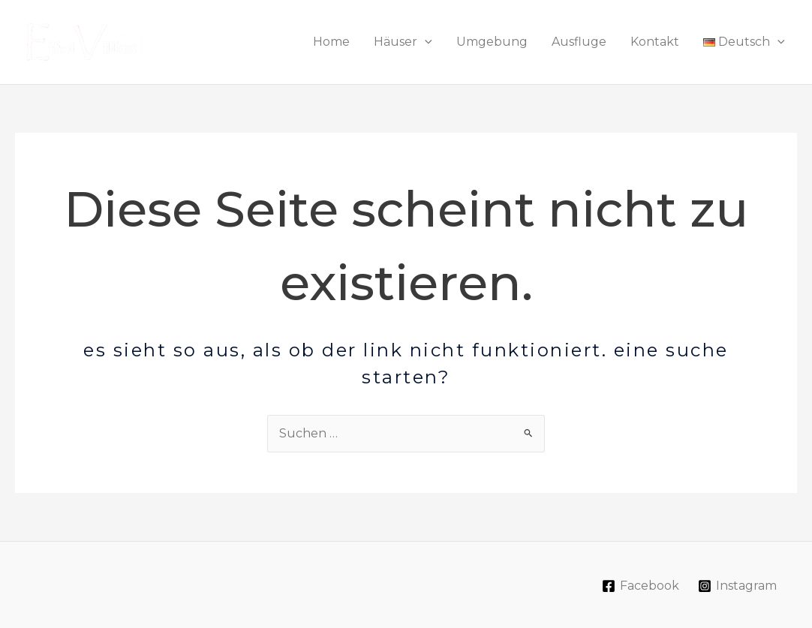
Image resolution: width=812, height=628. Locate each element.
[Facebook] (640, 586)
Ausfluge (579, 42)
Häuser (403, 42)
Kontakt (654, 42)
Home (331, 42)
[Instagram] (737, 586)
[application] (424, 42)
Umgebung (492, 42)
